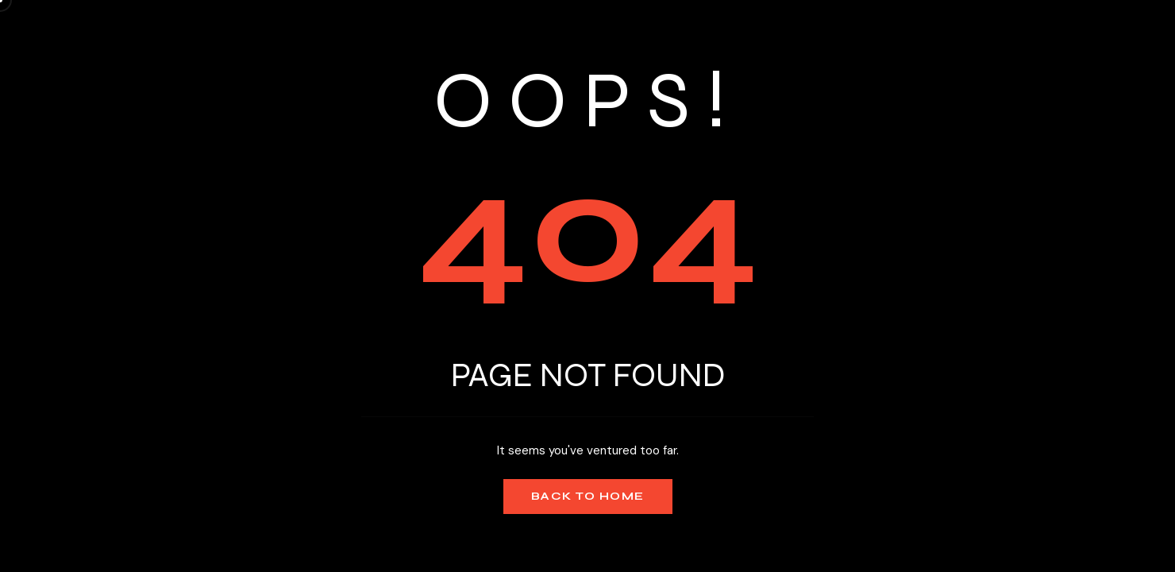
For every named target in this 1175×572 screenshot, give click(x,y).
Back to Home (588, 496)
